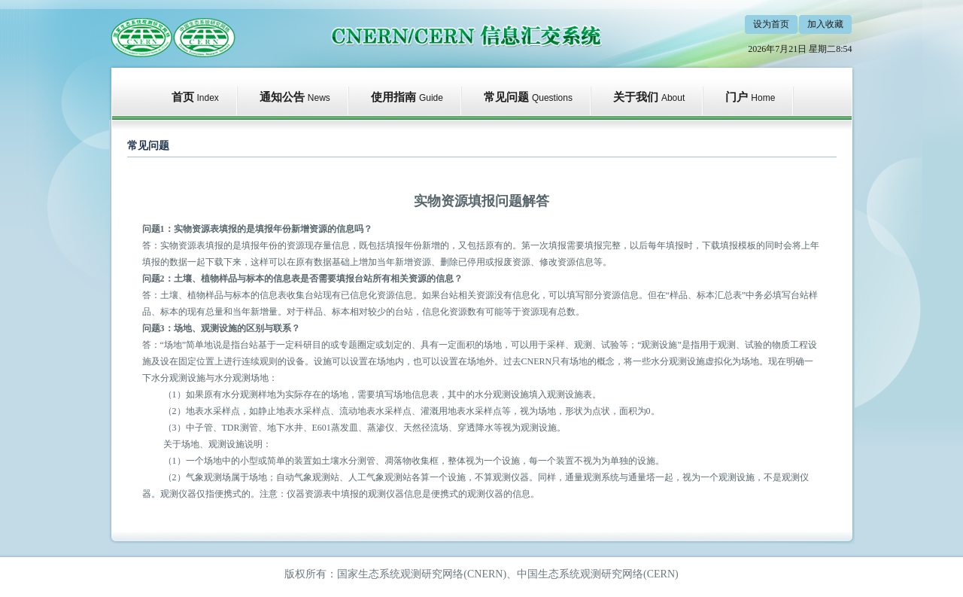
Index (208, 98)
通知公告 (282, 97)
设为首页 (771, 24)
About (673, 98)
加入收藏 (825, 24)
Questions (552, 98)
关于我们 (635, 97)
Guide (431, 98)
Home (763, 98)
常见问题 (506, 97)
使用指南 (393, 97)
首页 (183, 97)
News (319, 98)
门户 (736, 97)
